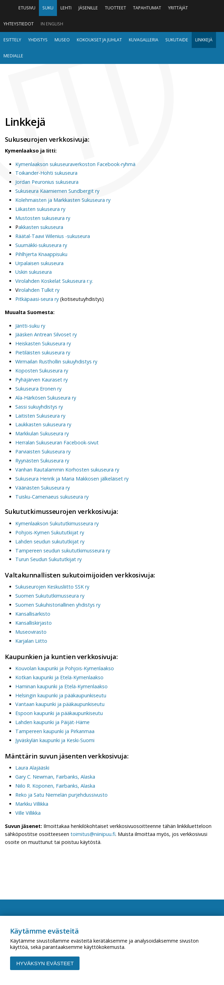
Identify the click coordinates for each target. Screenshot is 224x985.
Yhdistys (38, 40)
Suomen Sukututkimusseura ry (49, 595)
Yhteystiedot (18, 24)
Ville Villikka (28, 813)
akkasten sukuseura (40, 227)
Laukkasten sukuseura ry (43, 424)
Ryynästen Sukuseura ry (42, 460)
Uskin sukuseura (33, 272)
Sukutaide (176, 40)
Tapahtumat (147, 8)
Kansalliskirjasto (33, 622)
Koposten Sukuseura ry (41, 370)
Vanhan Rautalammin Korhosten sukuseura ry (67, 469)
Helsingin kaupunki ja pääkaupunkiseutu (60, 695)
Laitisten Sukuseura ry (40, 415)
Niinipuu (112, 88)
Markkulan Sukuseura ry (42, 433)
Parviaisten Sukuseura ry (42, 451)
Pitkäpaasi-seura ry (37, 299)
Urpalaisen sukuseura (39, 263)
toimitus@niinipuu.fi (92, 834)
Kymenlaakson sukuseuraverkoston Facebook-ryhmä (75, 164)
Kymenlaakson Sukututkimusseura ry (57, 523)
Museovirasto (31, 632)
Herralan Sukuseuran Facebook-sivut (57, 442)
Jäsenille (88, 8)
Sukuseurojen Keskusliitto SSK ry (52, 586)
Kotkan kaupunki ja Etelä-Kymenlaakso (59, 677)
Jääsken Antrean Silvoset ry (46, 334)
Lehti (66, 8)
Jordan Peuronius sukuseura (46, 182)
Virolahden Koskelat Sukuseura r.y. (54, 281)
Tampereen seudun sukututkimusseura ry (62, 550)
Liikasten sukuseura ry (40, 209)
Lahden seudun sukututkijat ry (49, 541)
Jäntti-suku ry (30, 325)
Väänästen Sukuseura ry (42, 487)
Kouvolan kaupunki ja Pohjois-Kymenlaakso (64, 668)
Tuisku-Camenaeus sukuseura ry (52, 496)
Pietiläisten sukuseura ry (42, 352)
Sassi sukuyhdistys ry (39, 406)
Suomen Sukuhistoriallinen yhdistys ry (57, 604)
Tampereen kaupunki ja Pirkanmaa (54, 731)
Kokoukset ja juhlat (99, 40)
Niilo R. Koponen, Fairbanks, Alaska (55, 785)
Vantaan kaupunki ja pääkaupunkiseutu (60, 704)
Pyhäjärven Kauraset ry (41, 379)
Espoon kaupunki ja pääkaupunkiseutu (59, 713)
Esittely (12, 40)
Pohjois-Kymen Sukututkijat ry (50, 532)
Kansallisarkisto (32, 613)
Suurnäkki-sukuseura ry (41, 245)
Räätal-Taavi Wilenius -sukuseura (52, 236)
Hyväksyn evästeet (45, 963)
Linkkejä (204, 40)
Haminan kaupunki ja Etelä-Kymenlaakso (61, 686)
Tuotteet (115, 8)
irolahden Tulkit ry (38, 290)
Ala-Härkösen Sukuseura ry (45, 397)
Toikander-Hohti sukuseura (46, 173)
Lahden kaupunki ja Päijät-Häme (52, 722)
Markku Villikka (31, 804)
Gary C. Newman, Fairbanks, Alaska (55, 776)
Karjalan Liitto (31, 641)
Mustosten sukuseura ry (42, 218)
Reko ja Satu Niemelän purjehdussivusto (61, 794)
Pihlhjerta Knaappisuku (41, 254)
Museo (62, 40)
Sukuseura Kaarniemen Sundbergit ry (57, 191)
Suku (47, 8)
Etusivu (26, 8)
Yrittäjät (178, 8)
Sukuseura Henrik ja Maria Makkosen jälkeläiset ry (71, 478)
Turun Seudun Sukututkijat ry (48, 559)
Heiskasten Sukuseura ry (43, 343)
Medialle (13, 56)
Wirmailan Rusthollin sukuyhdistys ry (56, 361)
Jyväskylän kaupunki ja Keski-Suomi (54, 740)
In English (52, 24)
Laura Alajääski (32, 767)
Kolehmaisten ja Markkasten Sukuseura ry (62, 200)
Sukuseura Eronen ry (38, 388)
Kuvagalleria (143, 40)
